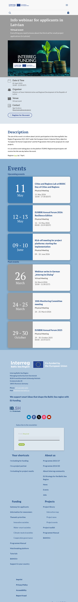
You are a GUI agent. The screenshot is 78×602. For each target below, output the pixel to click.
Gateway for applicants (19, 507)
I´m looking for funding (19, 461)
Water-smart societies (22, 527)
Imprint (19, 579)
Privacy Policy (22, 585)
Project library (49, 507)
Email (23, 434)
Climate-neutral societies (23, 533)
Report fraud (21, 595)
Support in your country (19, 564)
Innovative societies (21, 522)
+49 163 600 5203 (21, 388)
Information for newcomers (21, 512)
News (45, 484)
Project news (51, 517)
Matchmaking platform (19, 548)
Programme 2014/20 (51, 466)
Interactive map (53, 512)
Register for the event (21, 115)
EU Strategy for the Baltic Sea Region (55, 477)
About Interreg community (54, 471)
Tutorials (13, 553)
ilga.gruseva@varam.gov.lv (22, 110)
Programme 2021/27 (51, 461)
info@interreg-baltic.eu (21, 390)
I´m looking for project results (22, 471)
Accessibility (21, 590)
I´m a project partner (18, 466)
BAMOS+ (14, 559)
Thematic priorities (18, 517)
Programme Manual (18, 543)
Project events (52, 522)
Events (46, 490)
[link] (21, 456)
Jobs (45, 495)
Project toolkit (49, 527)
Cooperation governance (23, 538)
